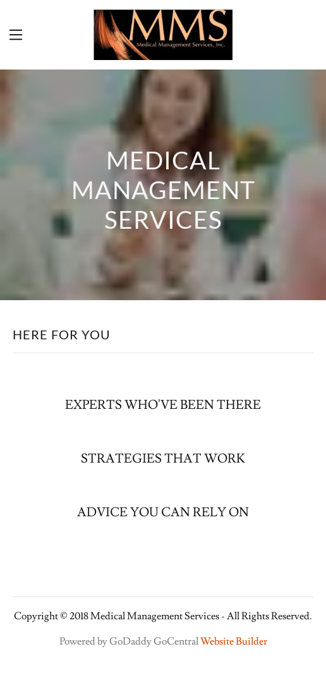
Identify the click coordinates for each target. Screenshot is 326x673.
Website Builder (233, 641)
